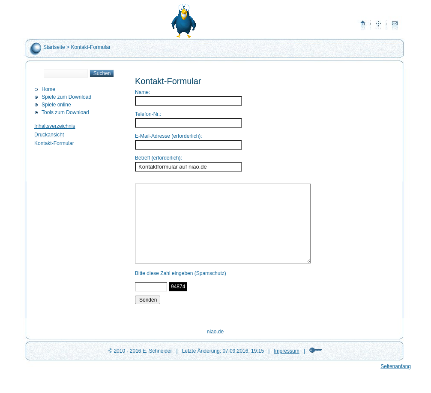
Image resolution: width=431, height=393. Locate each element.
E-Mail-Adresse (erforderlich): (168, 136)
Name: (142, 92)
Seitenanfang (395, 366)
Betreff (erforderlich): (158, 158)
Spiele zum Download (66, 97)
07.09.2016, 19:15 (243, 351)
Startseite (54, 47)
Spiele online (56, 105)
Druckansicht (49, 135)
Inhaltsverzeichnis (54, 126)
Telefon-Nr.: (148, 114)
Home (48, 89)
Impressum (286, 351)
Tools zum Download (65, 112)
